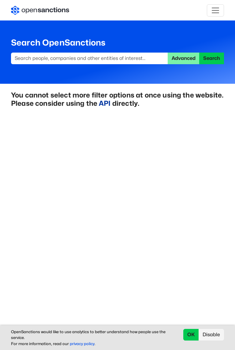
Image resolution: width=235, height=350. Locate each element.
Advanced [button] (184, 58)
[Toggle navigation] (215, 10)
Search (211, 58)
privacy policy (82, 343)
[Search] (89, 58)
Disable (211, 334)
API (104, 103)
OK (191, 334)
